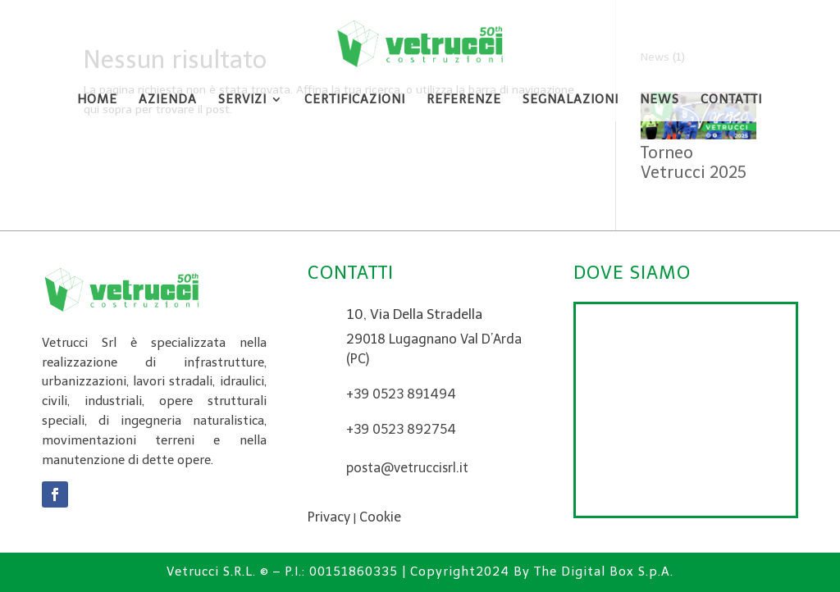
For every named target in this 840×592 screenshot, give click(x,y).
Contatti (731, 100)
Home (97, 100)
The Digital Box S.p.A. (603, 571)
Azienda (168, 100)
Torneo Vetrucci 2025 (693, 162)
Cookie (380, 517)
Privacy (329, 517)
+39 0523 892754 (401, 429)
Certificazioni (354, 100)
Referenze (464, 100)
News (659, 100)
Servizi (242, 100)
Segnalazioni (571, 100)
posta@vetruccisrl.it (407, 468)
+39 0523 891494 (401, 394)
